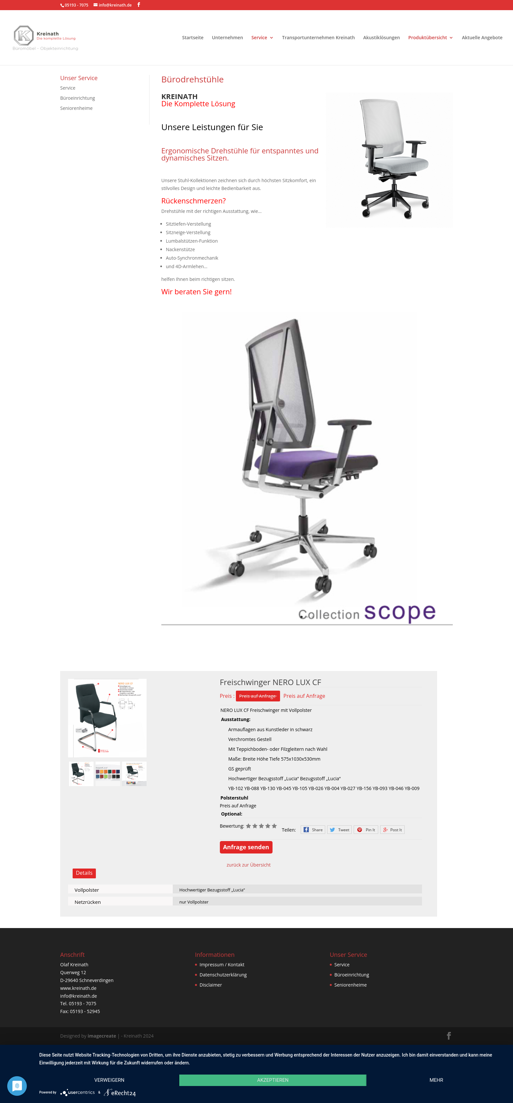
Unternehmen (227, 38)
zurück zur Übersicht (249, 865)
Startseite (192, 38)
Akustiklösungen (381, 38)
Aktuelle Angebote (482, 38)
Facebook (313, 829)
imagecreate (102, 1036)
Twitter (339, 829)
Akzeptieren (273, 1080)
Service (259, 38)
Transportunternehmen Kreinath (318, 38)
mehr (436, 1080)
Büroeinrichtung (77, 98)
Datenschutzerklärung (223, 975)
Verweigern (109, 1080)
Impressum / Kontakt (222, 964)
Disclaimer (211, 985)
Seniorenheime (76, 108)
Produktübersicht (427, 38)
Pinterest (366, 829)
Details (84, 872)
